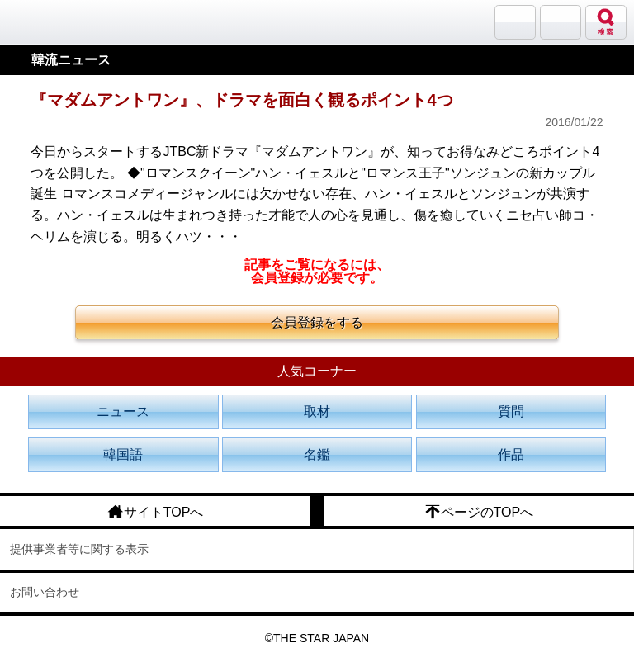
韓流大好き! (55, 22)
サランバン (515, 22)
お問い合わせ (44, 591)
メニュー (560, 22)
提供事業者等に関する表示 (79, 549)
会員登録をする (317, 322)
